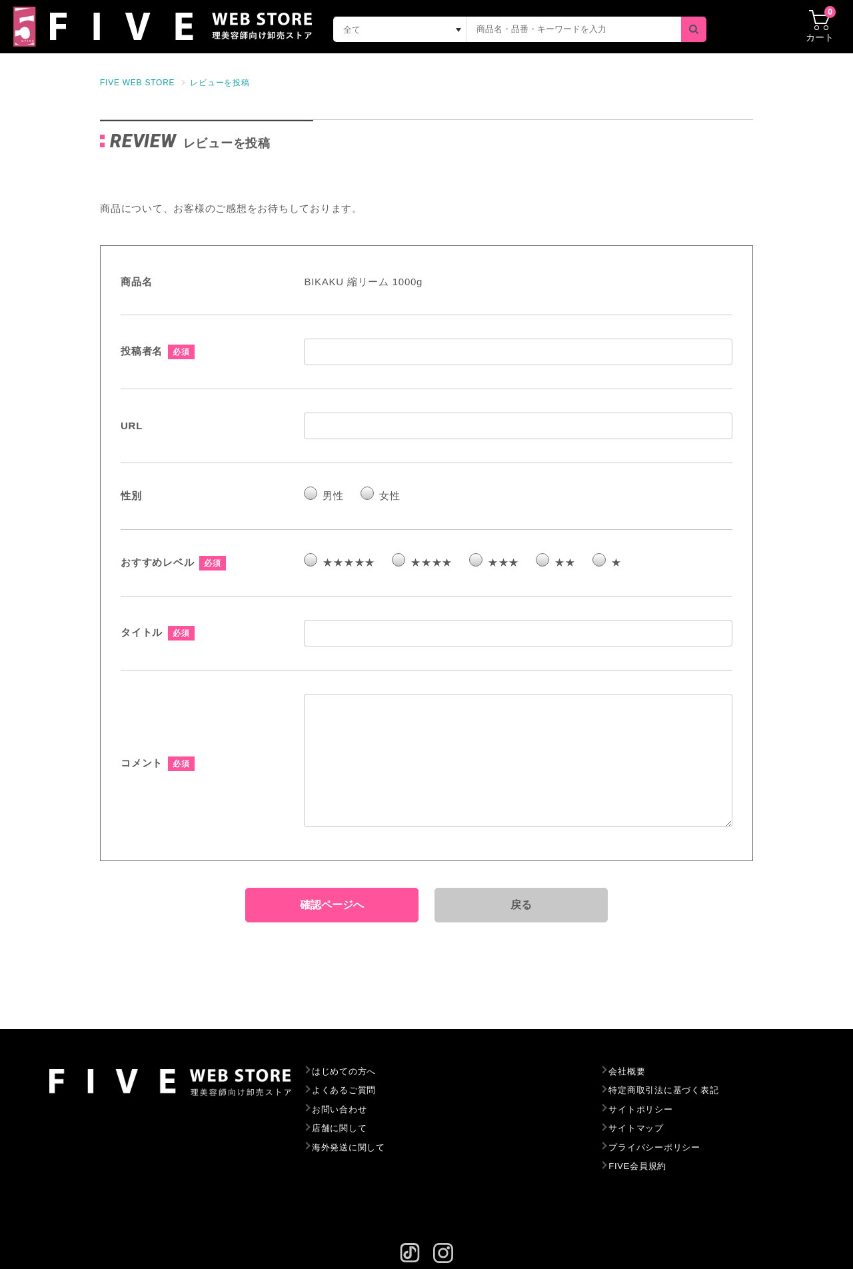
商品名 (136, 281)
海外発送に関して (348, 1147)
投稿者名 (142, 351)
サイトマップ (636, 1128)
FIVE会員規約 (637, 1166)
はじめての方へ (344, 1071)
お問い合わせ (339, 1109)
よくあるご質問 (344, 1090)
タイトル (142, 632)
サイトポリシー (640, 1109)
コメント (142, 762)
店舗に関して (339, 1128)
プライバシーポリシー (654, 1147)
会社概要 (626, 1071)
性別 (131, 495)
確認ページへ (332, 904)
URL (132, 425)
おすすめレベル (157, 562)
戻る (521, 904)
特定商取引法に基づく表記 (663, 1090)
